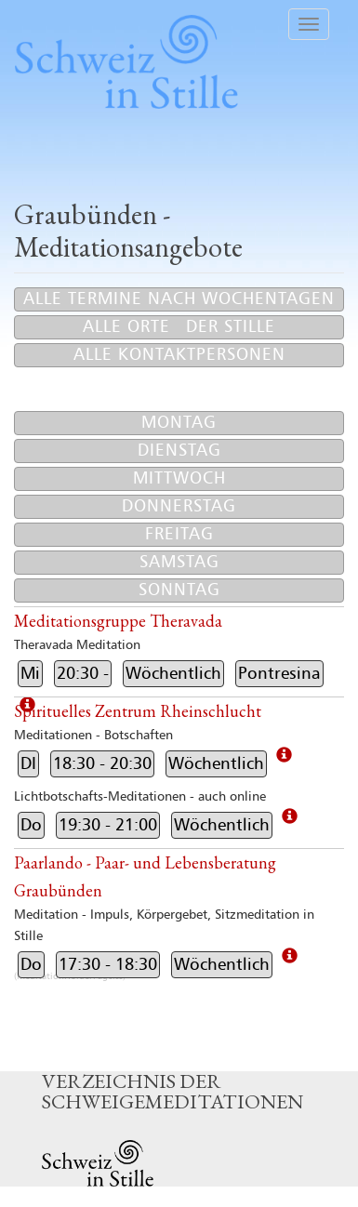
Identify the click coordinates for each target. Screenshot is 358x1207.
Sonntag (179, 590)
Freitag (179, 534)
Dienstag (179, 450)
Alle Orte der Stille (179, 327)
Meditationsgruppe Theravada (118, 620)
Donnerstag (179, 506)
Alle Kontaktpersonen (179, 355)
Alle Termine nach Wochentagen (179, 299)
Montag (179, 422)
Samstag (179, 562)
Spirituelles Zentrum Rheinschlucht (137, 711)
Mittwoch (179, 478)
